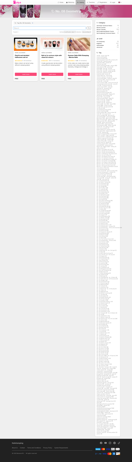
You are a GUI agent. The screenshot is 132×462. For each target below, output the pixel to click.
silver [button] (113, 395)
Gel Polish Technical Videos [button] (104, 25)
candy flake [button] (100, 75)
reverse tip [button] (100, 387)
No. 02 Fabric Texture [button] (103, 182)
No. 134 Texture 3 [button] (102, 242)
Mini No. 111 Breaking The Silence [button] (106, 153)
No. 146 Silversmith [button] (102, 257)
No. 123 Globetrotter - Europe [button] (105, 226)
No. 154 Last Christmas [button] (103, 270)
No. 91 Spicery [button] (112, 355)
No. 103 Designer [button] (101, 197)
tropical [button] (104, 422)
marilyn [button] (109, 141)
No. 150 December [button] (102, 264)
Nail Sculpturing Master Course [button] (105, 31)
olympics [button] (104, 368)
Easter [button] (98, 97)
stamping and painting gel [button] (104, 408)
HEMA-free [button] (111, 125)
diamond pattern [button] (101, 91)
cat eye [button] (108, 77)
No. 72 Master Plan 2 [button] (102, 333)
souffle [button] (99, 399)
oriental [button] (99, 371)
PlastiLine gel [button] (106, 377)
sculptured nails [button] (108, 392)
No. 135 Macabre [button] (101, 243)
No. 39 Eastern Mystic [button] (103, 297)
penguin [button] (99, 374)
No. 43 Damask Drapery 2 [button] (104, 301)
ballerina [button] (109, 67)
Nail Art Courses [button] (101, 27)
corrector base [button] (106, 85)
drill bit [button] (99, 95)
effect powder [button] (101, 98)
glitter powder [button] (101, 121)
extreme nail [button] (100, 101)
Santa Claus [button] (109, 391)
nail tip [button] (107, 178)
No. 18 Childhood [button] (101, 274)
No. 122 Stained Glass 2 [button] (103, 225)
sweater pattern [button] (101, 418)
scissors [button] (99, 392)
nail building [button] (109, 176)
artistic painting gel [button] (102, 65)
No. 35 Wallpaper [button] (101, 291)
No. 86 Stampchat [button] (102, 351)
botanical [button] (111, 70)
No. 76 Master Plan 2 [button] (102, 338)
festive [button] (99, 104)
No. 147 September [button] (102, 259)
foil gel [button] (99, 106)
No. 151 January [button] (101, 266)
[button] (120, 2)
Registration (102, 2)
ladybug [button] (104, 132)
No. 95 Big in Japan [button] (102, 361)
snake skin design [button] (102, 398)
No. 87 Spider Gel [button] (102, 352)
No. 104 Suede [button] (101, 199)
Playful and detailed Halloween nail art (22, 56)
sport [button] (98, 402)
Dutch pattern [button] (106, 95)
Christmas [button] (100, 79)
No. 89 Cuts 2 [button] (100, 355)
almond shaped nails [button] (102, 60)
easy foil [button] (105, 97)
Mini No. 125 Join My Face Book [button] (105, 163)
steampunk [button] (113, 411)
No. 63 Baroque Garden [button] (103, 323)
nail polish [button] (100, 178)
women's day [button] (100, 432)
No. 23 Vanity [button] (100, 279)
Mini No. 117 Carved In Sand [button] (104, 158)
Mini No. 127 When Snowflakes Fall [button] (106, 166)
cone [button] (114, 84)
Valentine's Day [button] (107, 425)
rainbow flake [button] (100, 379)
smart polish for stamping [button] (104, 397)
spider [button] (106, 399)
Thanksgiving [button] (112, 419)
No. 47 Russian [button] (101, 307)
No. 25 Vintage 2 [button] (101, 280)
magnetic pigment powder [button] (104, 138)
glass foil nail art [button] (101, 119)
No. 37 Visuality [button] (101, 294)
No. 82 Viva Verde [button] (102, 347)
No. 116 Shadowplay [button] (102, 216)
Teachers (91, 2)
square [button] (105, 405)
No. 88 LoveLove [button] (102, 354)
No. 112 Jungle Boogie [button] (103, 210)
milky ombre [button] (100, 148)
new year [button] (105, 179)
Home (60, 2)
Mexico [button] (99, 146)
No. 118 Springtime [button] (102, 219)
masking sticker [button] (101, 143)
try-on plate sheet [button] (102, 424)
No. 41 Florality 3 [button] (101, 300)
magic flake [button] (109, 135)
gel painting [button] (100, 116)
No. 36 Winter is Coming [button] (103, 293)
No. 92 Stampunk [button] (101, 357)
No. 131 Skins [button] (100, 237)
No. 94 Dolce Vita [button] (102, 360)
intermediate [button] (100, 45)
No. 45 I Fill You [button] (101, 304)
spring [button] (98, 405)
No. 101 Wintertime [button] (102, 195)
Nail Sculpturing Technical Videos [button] (106, 33)
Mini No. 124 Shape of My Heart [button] (105, 162)
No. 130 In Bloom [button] (101, 236)
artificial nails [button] (100, 64)
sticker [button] (99, 412)
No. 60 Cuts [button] (111, 318)
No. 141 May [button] (100, 252)
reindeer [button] (107, 384)
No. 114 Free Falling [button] (102, 213)
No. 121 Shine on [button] (101, 223)
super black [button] (108, 414)
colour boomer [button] (112, 82)
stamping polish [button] (101, 411)
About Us (15, 448)
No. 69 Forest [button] (100, 328)
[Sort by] (70, 32)
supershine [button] (100, 415)
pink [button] (110, 375)
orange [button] (109, 370)
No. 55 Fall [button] (100, 314)
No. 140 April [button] (111, 250)
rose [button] (105, 388)
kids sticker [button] (100, 131)
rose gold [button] (113, 388)
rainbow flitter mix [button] (102, 381)
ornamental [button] (106, 371)
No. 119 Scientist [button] (101, 220)
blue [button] (104, 70)
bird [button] (109, 68)
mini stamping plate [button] (102, 169)
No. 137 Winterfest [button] (102, 246)
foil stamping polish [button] (102, 109)
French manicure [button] (101, 111)
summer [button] (99, 414)
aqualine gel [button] (106, 61)
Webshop (70, 2)
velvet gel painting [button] (102, 426)
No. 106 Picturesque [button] (102, 202)
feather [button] (108, 102)
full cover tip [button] (105, 114)
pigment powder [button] (101, 375)
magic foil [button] (99, 136)
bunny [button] (98, 72)
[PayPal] (107, 453)
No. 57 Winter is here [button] (102, 317)
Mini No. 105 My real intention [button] (105, 151)
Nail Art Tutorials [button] (101, 29)
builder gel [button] (111, 71)
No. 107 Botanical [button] (101, 203)
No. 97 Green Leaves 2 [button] (103, 364)
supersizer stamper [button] (102, 416)
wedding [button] (99, 429)
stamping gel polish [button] (102, 409)
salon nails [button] (100, 391)
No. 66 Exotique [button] (101, 324)
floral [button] (111, 104)
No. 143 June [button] (100, 254)
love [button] (102, 135)
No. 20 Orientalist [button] (101, 277)
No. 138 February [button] (101, 247)
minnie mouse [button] (101, 170)
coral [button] (98, 85)
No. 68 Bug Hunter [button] (102, 327)
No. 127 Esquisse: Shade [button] (104, 232)
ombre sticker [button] (101, 370)
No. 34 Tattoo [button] (101, 290)
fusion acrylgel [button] (101, 115)
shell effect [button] (100, 395)
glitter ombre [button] (112, 119)
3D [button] (98, 55)
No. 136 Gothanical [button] (102, 244)
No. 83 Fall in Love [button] (102, 348)
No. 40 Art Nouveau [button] (102, 298)
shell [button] (106, 394)
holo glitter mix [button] (107, 126)
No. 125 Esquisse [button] (101, 229)
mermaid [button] (99, 145)
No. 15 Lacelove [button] (101, 263)
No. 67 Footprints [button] (102, 325)
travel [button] (98, 422)
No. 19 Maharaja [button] (101, 276)
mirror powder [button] (111, 170)
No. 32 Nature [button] (100, 288)
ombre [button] (111, 368)
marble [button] (109, 139)
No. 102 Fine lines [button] (102, 196)
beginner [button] (99, 43)
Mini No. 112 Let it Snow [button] (103, 155)
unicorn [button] (99, 425)
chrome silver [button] (110, 79)
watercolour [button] (100, 428)
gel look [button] (110, 115)
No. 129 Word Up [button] (101, 234)
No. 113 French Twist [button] (102, 212)
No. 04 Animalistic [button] (102, 185)
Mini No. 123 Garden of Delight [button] (105, 161)
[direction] (86, 32)
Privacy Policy (47, 448)
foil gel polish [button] (107, 106)
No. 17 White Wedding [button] (103, 273)
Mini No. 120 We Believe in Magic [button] (106, 159)
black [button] (98, 70)
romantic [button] (99, 388)
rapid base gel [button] (101, 382)
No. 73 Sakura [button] (101, 334)
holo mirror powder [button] (102, 128)
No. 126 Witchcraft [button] (102, 230)
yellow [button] (99, 434)
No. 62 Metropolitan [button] (102, 321)
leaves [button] (112, 134)
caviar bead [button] (100, 78)
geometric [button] (100, 118)
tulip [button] (110, 424)
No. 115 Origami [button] (101, 215)
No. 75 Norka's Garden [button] (103, 337)
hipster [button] (99, 126)
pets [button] (113, 374)
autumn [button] (112, 65)
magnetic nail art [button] (110, 136)
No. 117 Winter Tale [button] (102, 217)
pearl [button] (114, 372)
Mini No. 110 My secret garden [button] (105, 152)
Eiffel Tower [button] (100, 99)
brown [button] (98, 71)
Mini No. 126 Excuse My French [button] (105, 165)
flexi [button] (105, 104)
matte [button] (110, 143)
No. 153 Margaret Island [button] (103, 269)
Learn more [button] (25, 74)
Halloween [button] (108, 124)
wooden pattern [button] (111, 432)
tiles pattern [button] (100, 421)
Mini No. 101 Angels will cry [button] (104, 149)
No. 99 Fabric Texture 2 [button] (103, 367)
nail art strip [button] (100, 176)
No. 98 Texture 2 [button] (101, 365)
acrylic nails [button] (104, 55)
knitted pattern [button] (110, 131)
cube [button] (109, 87)
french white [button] (111, 112)
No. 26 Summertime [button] (102, 281)
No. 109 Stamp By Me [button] (103, 206)
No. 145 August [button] (101, 256)
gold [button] (98, 122)
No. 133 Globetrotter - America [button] (105, 240)
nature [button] (113, 178)
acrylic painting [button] (101, 57)
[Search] (49, 28)
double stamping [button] (101, 94)
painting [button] (99, 372)
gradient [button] (99, 124)
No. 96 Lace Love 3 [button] (102, 362)
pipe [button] (98, 377)
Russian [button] (99, 389)
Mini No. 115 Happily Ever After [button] (105, 156)
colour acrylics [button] (101, 82)
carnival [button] (108, 75)
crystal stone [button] (100, 87)
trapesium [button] (109, 421)
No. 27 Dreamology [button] (102, 283)
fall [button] (107, 101)
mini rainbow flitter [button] (102, 168)
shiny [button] (107, 395)
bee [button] (104, 68)
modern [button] (111, 172)
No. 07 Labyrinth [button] (101, 189)
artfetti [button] (107, 62)
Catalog (80, 2)
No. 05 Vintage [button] (101, 186)
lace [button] (98, 132)
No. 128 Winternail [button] (102, 233)
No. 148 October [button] (101, 260)
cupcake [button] (99, 88)
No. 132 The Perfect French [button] (104, 239)
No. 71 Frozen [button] (100, 331)
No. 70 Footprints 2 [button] (102, 330)
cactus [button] (107, 74)
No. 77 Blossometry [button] (102, 340)
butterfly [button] (99, 74)
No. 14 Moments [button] (101, 250)
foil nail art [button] (100, 108)
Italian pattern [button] (100, 129)
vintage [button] (111, 426)
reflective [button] (99, 384)
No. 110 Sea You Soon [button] (103, 207)
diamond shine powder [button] (103, 92)
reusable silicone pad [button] (103, 385)
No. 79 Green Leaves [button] (103, 343)
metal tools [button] (108, 145)
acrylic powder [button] (101, 58)
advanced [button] (99, 47)
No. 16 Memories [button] (101, 271)
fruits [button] (98, 114)
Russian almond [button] (107, 389)
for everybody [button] (101, 41)
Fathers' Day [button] (100, 102)
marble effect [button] (101, 141)
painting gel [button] (106, 372)
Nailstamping (17, 443)
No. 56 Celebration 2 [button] (102, 315)
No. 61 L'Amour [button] (101, 320)
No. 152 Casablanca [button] (102, 267)
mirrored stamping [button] (102, 172)
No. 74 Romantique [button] (102, 335)
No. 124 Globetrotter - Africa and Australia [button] (108, 227)
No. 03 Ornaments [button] (102, 183)
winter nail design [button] (102, 431)
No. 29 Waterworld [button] (102, 284)
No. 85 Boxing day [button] (102, 350)
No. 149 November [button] (102, 261)
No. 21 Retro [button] (112, 277)
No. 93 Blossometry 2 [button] (103, 358)
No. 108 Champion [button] (102, 205)
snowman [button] (112, 398)
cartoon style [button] (100, 77)
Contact (22, 448)
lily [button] (97, 135)
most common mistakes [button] (103, 173)
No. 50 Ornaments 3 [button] (102, 311)
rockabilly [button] (108, 387)
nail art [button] (108, 175)
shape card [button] (100, 394)
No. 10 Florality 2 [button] (101, 193)
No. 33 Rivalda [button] (111, 288)
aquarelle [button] (99, 62)
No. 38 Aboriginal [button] (101, 296)
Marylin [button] (108, 142)
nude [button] (113, 367)
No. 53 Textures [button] (101, 313)
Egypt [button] (110, 98)
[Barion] (107, 449)
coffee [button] (99, 81)
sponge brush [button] (110, 401)
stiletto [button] (106, 412)
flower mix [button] (107, 105)
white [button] (106, 429)
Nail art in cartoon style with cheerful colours (51, 56)
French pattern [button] (101, 112)
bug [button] (104, 71)
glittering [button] (110, 121)
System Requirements (61, 448)
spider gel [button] (100, 401)
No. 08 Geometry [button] (101, 190)
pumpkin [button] (99, 378)
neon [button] (98, 179)
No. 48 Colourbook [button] (102, 308)
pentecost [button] (107, 374)
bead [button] (98, 68)
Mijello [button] (105, 146)
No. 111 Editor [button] (100, 209)
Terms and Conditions (34, 448)
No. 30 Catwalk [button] (101, 286)
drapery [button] (111, 94)
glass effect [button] (109, 118)
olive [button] (98, 368)
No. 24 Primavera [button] (111, 279)
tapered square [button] (101, 419)
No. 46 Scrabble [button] (101, 306)
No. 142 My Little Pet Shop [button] (104, 253)
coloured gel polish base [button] (104, 84)
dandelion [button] (107, 88)
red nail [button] (109, 382)
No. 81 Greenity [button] (101, 345)
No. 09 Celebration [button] (102, 192)
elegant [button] (108, 99)
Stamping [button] (99, 406)
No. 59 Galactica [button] (101, 318)
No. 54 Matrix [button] (112, 313)
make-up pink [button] (101, 139)
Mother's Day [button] (100, 175)
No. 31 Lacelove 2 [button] (102, 287)
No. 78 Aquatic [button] (101, 341)
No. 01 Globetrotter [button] (102, 180)
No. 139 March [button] (101, 249)
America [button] (113, 60)
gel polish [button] (109, 116)
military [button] (113, 146)
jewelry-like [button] (109, 129)
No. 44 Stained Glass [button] (103, 303)
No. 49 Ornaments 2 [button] (102, 310)
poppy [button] (114, 377)
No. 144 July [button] (109, 254)
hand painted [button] (100, 125)
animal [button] (99, 61)
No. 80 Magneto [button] (101, 344)
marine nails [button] (100, 142)
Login (112, 2)
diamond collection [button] (102, 89)
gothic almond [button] (106, 122)
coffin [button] (105, 81)
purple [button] (106, 378)
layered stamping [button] (102, 134)
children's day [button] (111, 78)
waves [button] (109, 428)
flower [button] (99, 105)
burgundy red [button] (106, 72)
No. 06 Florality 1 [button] (101, 188)
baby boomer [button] (100, 67)
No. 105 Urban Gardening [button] (104, 200)
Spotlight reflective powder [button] (104, 404)
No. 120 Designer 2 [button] (102, 222)
